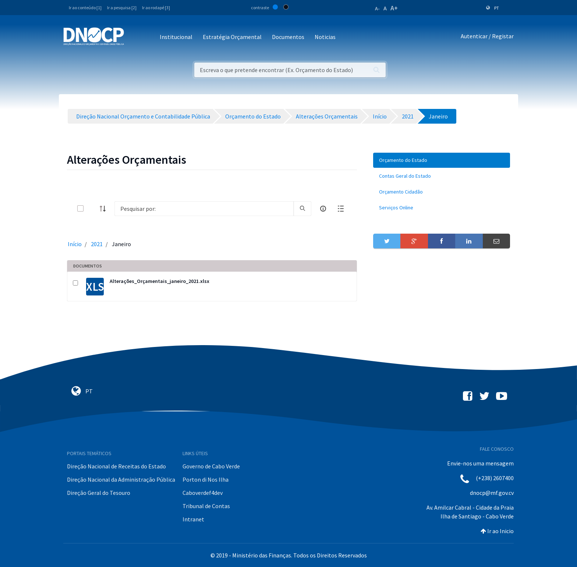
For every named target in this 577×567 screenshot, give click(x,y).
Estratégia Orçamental (232, 36)
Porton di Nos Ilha (206, 479)
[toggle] (92, 208)
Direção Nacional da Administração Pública (121, 479)
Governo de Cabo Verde (211, 466)
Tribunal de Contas (206, 506)
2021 (97, 244)
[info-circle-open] (323, 209)
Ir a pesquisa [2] (122, 7)
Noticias (325, 36)
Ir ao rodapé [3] (156, 7)
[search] (302, 208)
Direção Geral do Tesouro (98, 492)
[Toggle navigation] (134, 37)
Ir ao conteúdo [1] (85, 7)
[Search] (204, 208)
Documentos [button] (288, 36)
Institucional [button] (176, 36)
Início (75, 244)
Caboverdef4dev (203, 492)
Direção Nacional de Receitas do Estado (116, 466)
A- (377, 8)
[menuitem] (441, 160)
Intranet (193, 519)
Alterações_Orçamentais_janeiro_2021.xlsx (159, 281)
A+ (394, 8)
